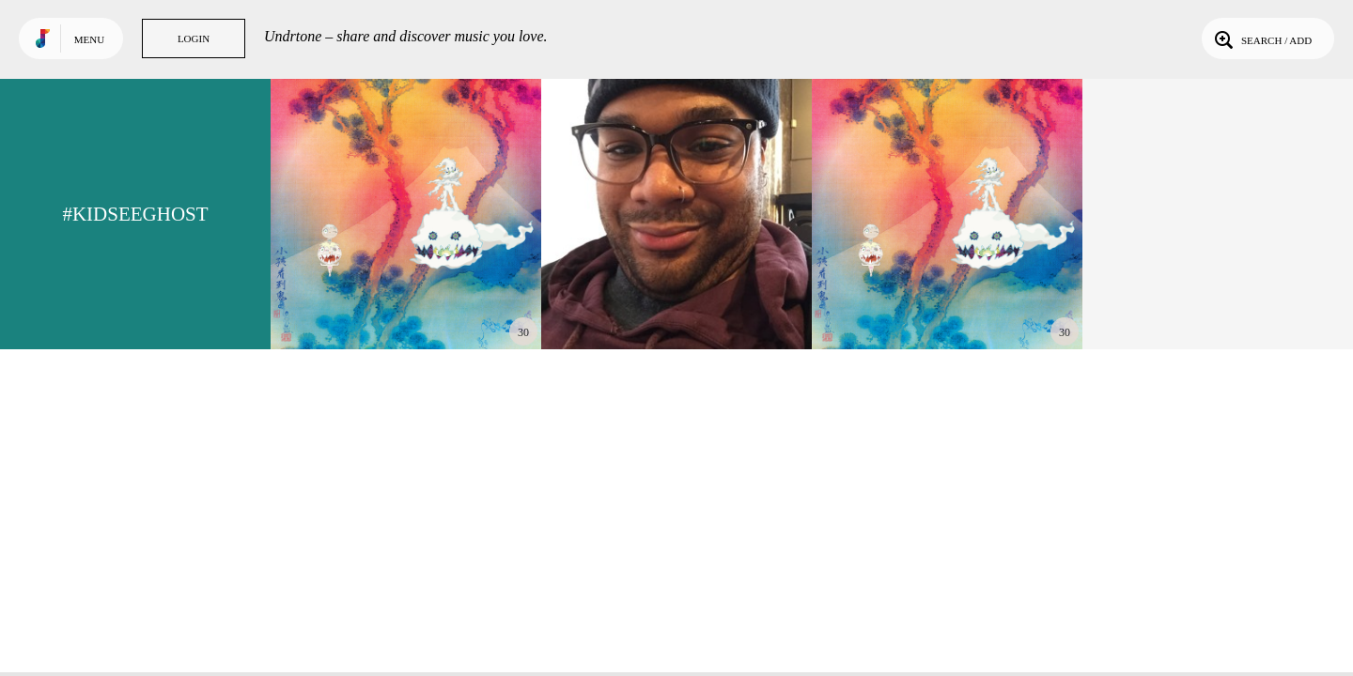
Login (194, 38)
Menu (89, 39)
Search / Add (1261, 38)
